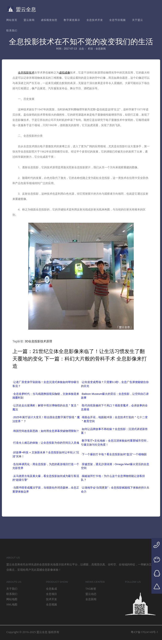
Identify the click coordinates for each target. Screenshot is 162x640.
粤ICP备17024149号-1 (144, 632)
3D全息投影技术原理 (38, 341)
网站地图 (11, 599)
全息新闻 (90, 599)
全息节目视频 (117, 19)
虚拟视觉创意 (49, 19)
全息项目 (51, 594)
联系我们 (11, 30)
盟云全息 (21, 9)
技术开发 (51, 599)
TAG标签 (90, 588)
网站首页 (11, 19)
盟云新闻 (29, 19)
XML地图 (11, 604)
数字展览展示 (72, 19)
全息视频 (51, 604)
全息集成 (51, 588)
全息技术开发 (94, 19)
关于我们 (11, 588)
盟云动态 (90, 594)
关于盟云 (137, 19)
